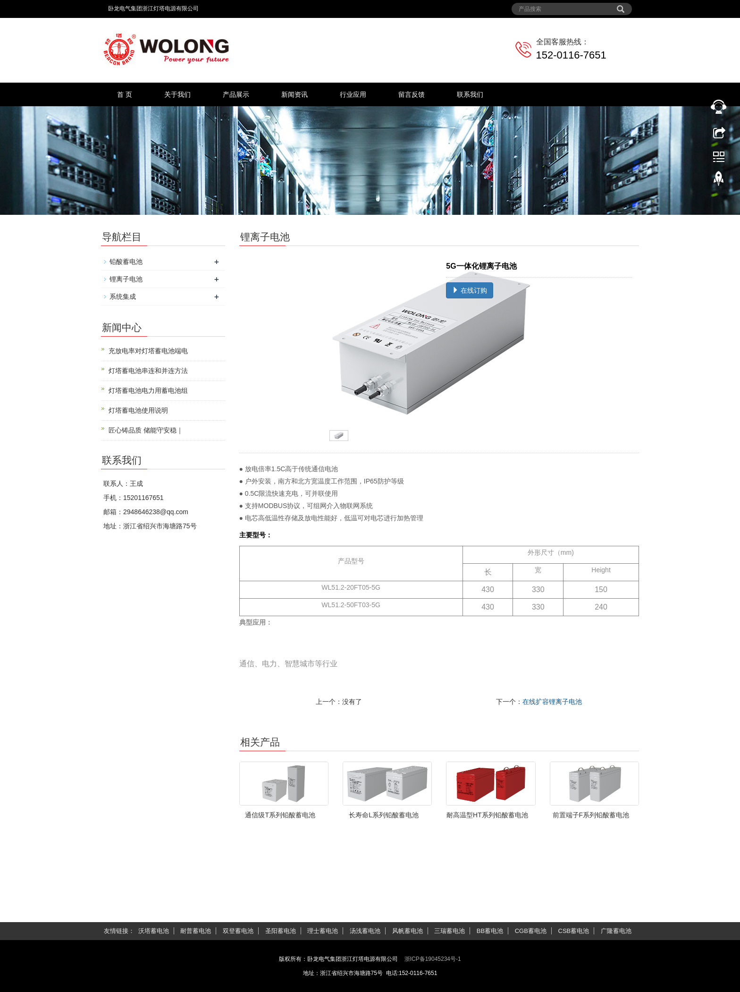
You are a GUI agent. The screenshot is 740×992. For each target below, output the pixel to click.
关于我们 (177, 94)
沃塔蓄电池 (153, 930)
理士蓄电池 (322, 930)
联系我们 (470, 94)
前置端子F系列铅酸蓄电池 (591, 815)
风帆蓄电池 (407, 930)
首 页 (124, 94)
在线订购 (469, 290)
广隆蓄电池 (616, 930)
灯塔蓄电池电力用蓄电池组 (148, 390)
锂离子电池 (126, 279)
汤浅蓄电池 (365, 930)
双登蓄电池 (238, 930)
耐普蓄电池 (195, 930)
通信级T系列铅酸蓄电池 (280, 815)
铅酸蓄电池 (126, 261)
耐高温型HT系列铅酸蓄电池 (487, 815)
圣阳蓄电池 (280, 930)
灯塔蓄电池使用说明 (138, 410)
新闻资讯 (294, 94)
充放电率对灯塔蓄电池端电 (148, 351)
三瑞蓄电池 (449, 930)
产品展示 (236, 94)
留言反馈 (411, 94)
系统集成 (122, 296)
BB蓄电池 (490, 930)
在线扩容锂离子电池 (552, 701)
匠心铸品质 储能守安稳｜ (146, 430)
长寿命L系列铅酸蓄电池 (384, 815)
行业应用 (353, 94)
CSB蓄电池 (573, 930)
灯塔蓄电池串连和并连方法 (148, 370)
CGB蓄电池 (531, 930)
